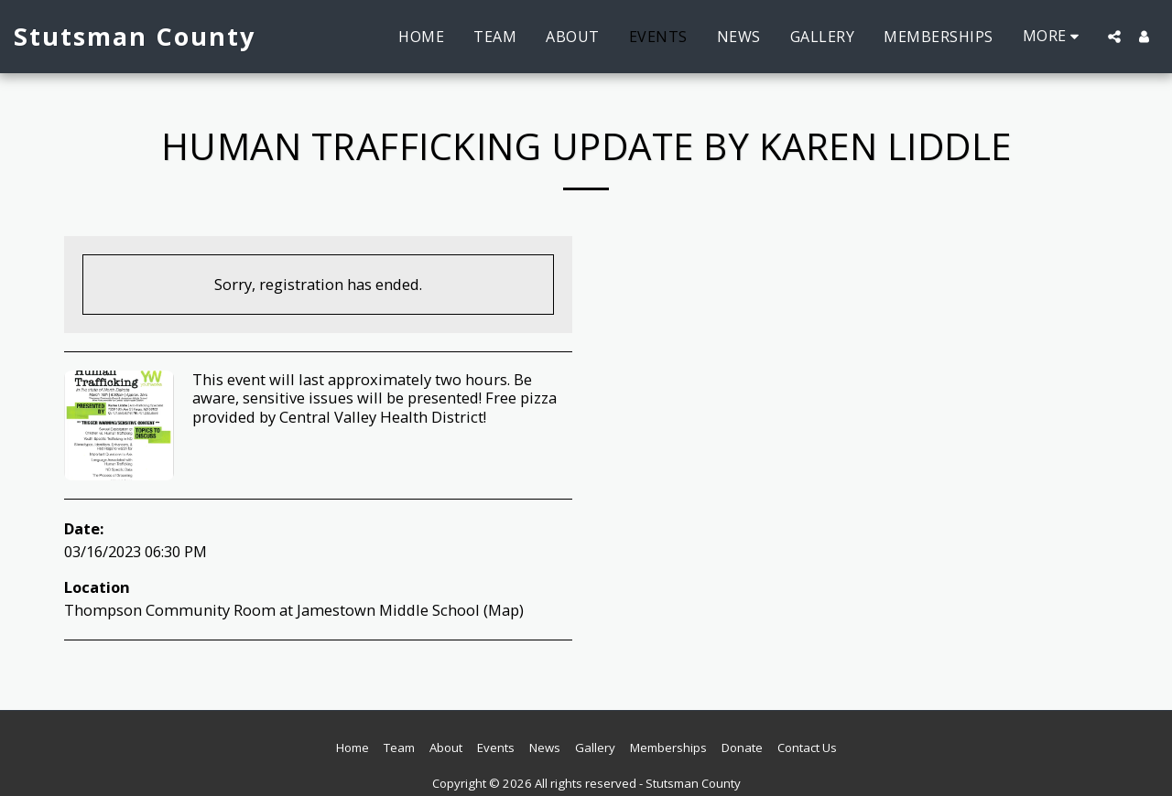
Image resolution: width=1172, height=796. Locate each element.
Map (503, 609)
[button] (1114, 36)
